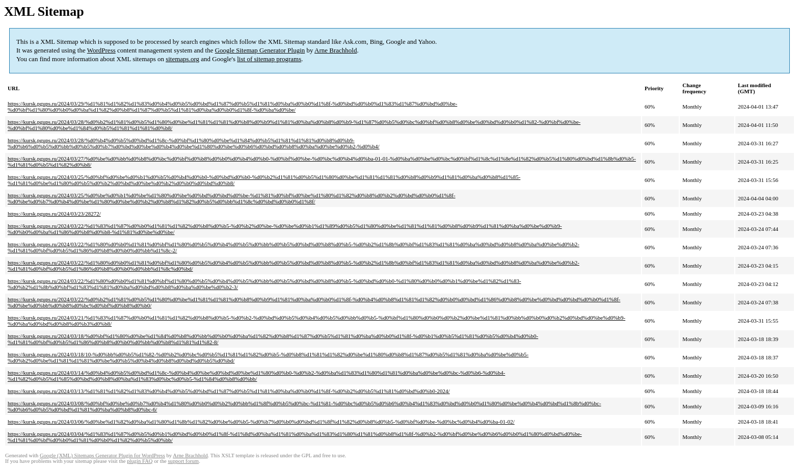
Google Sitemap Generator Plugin (260, 50)
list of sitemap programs (269, 59)
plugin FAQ (139, 461)
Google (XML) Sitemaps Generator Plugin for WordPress (102, 455)
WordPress (101, 50)
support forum (183, 461)
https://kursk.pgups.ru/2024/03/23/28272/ (54, 214)
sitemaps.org (182, 59)
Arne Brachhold (335, 50)
